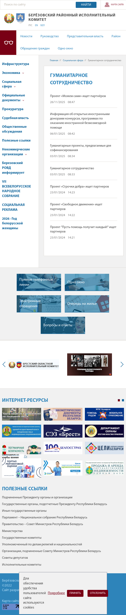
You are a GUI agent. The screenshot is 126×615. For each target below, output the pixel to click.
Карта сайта (117, 5)
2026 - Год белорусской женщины (12, 223)
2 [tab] (123, 400)
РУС (30, 25)
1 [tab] (119, 400)
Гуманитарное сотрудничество (72, 168)
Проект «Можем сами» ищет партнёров (78, 96)
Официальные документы (13, 98)
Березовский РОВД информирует (13, 168)
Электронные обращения (30, 303)
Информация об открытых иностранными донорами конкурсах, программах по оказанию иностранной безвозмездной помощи (80, 121)
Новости (26, 36)
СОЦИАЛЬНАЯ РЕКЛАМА (13, 207)
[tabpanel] (63, 445)
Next (121, 364)
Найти (86, 4)
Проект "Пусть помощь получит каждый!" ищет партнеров (83, 229)
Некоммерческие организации (16, 152)
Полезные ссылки (16, 140)
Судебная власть (15, 118)
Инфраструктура (15, 64)
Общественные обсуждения (14, 129)
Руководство (50, 36)
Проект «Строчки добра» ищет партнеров (79, 186)
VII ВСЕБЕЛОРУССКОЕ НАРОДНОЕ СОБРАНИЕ (16, 189)
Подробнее (56, 593)
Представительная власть (85, 36)
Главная (54, 60)
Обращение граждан (35, 48)
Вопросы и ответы (57, 325)
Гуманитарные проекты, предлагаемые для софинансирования (80, 148)
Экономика (13, 73)
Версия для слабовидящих (8, 42)
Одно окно (65, 48)
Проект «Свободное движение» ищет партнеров (76, 207)
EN (36, 25)
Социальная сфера (11, 84)
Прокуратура (12, 109)
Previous (4, 364)
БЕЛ (43, 25)
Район (116, 36)
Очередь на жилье (82, 304)
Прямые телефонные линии (36, 282)
